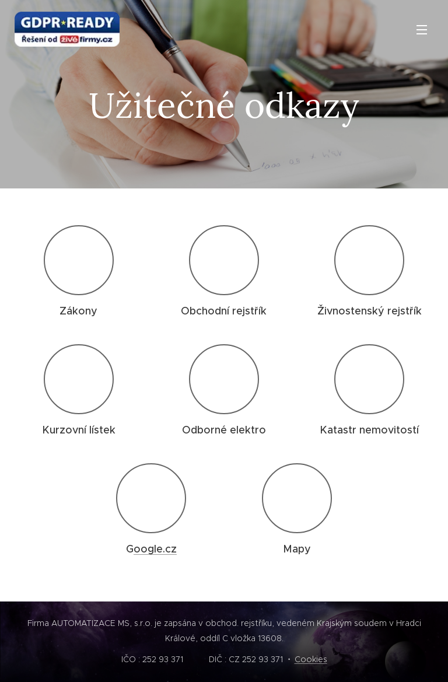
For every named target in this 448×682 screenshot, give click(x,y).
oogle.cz (155, 549)
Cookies (311, 659)
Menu (421, 29)
